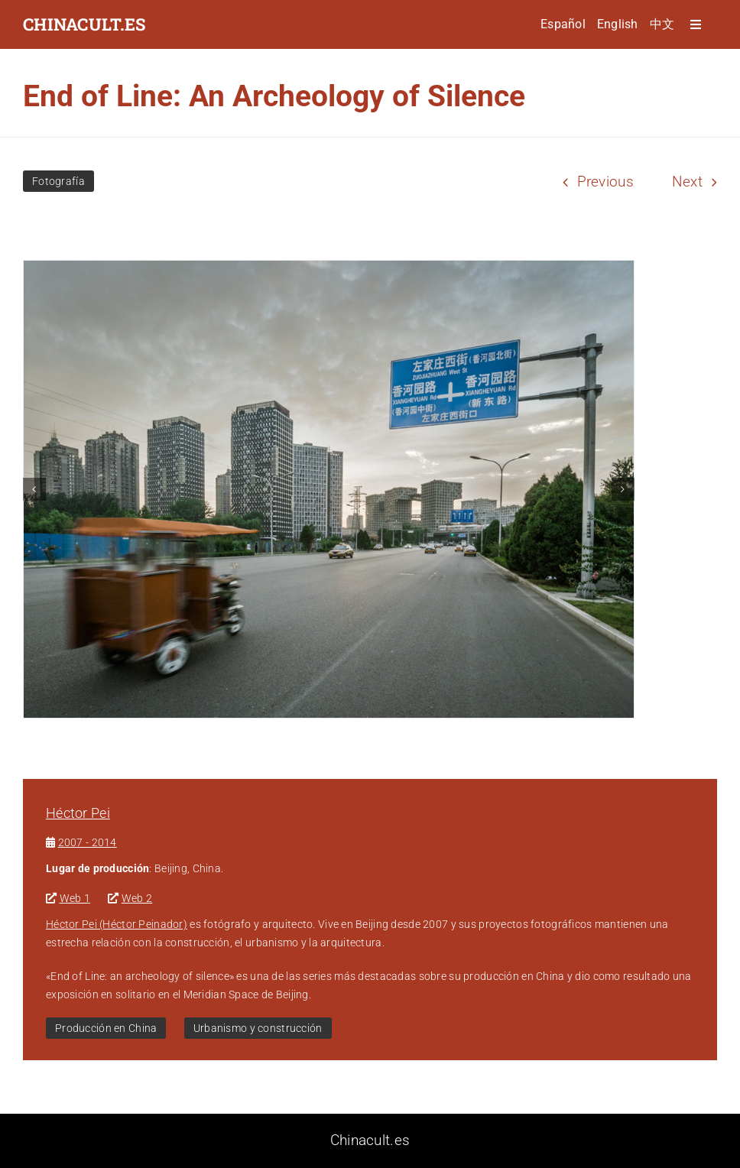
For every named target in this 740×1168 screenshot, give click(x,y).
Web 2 (137, 898)
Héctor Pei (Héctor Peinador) (116, 924)
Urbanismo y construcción (258, 1028)
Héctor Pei (78, 813)
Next (687, 181)
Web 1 (75, 898)
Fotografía (58, 181)
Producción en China (106, 1028)
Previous (605, 181)
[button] (34, 489)
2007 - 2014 (87, 842)
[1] (329, 490)
